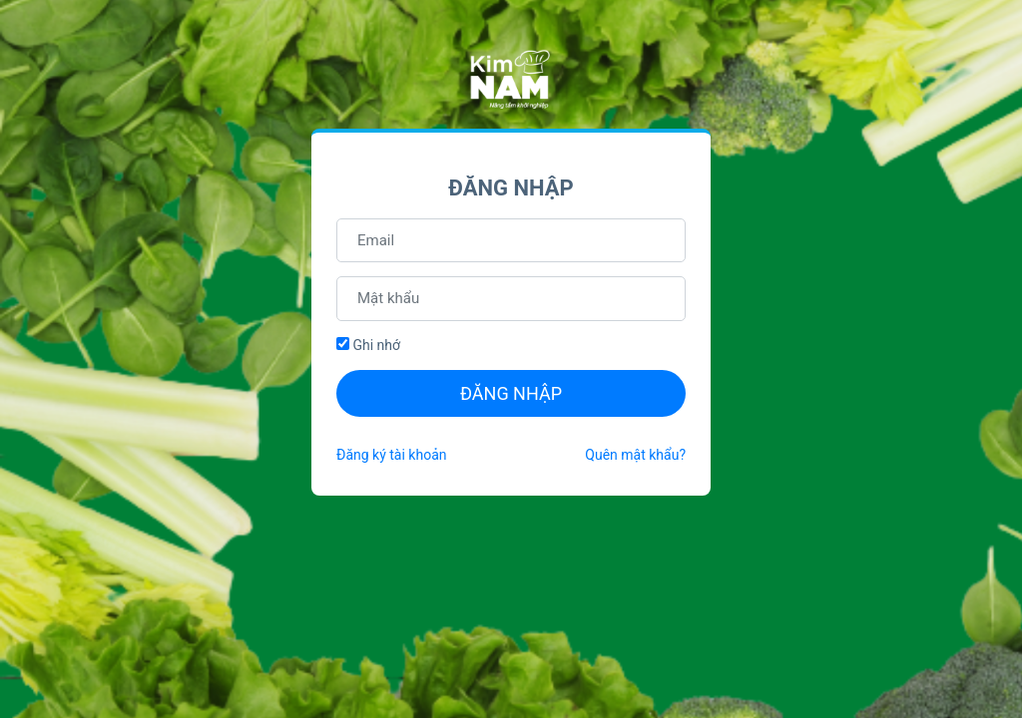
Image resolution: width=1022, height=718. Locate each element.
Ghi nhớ (368, 345)
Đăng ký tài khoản (391, 455)
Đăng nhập (511, 393)
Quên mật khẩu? (635, 455)
